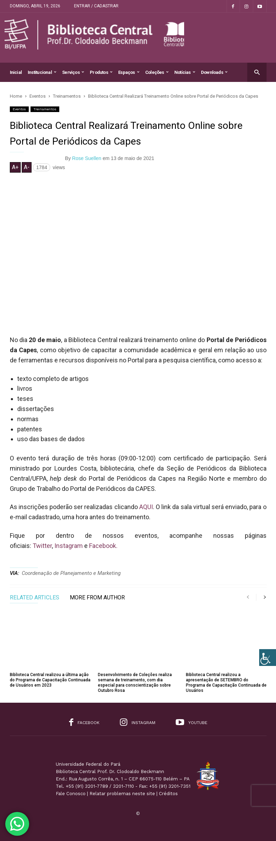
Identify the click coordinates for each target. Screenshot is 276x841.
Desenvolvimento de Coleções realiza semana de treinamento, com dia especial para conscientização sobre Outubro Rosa (135, 682)
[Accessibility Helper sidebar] (267, 657)
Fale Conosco (71, 793)
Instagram (68, 545)
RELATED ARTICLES (34, 598)
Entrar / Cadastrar (96, 6)
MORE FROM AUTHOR (97, 598)
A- (26, 167)
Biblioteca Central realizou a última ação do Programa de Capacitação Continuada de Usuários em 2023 (50, 680)
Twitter (42, 545)
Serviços (73, 72)
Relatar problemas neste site (122, 793)
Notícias (184, 72)
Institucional (42, 72)
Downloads (214, 72)
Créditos (168, 793)
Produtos (101, 72)
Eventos (19, 109)
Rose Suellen (86, 158)
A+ (15, 167)
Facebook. (102, 545)
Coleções (156, 72)
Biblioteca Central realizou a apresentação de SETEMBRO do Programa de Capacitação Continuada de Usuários (226, 682)
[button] (257, 72)
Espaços (128, 72)
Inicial (16, 72)
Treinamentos (44, 109)
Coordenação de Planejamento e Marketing (71, 573)
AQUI (146, 506)
